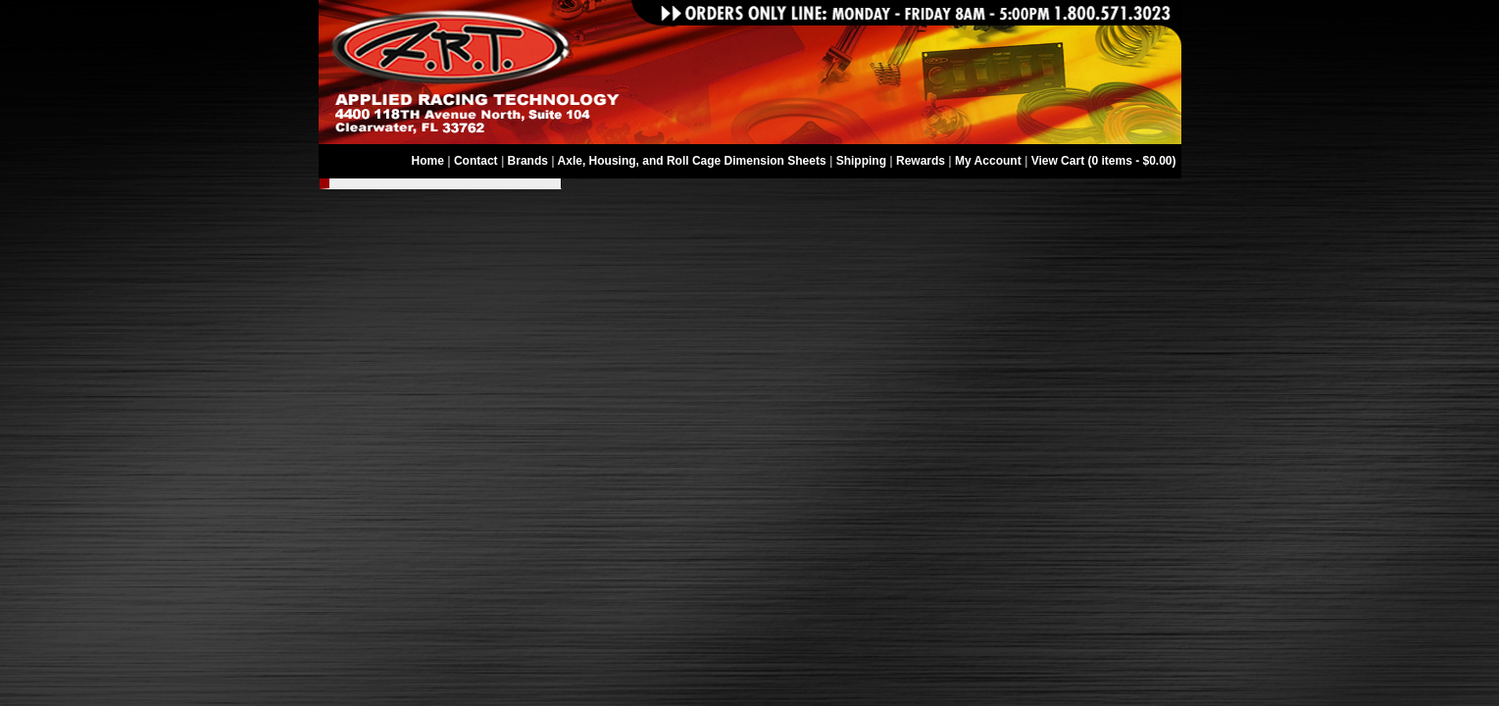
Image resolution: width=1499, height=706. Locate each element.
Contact (476, 161)
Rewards (920, 161)
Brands (528, 161)
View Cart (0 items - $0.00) (1103, 161)
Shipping (861, 161)
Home (428, 161)
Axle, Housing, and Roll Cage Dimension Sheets (692, 161)
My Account (988, 161)
